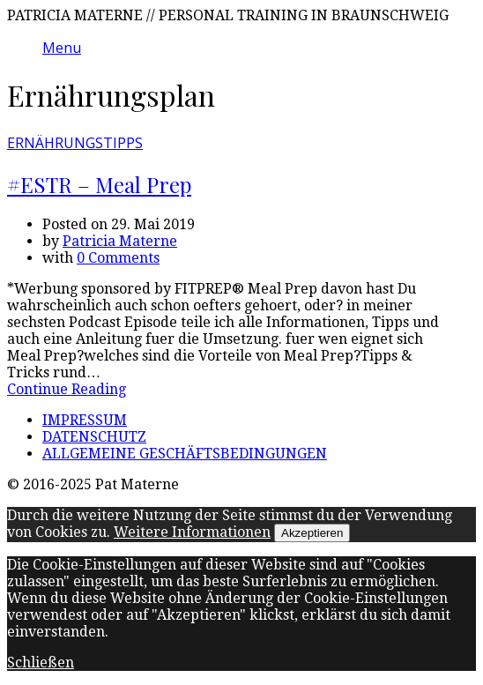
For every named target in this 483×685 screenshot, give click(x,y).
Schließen (40, 662)
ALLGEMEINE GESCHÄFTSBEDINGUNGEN (184, 453)
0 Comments (118, 257)
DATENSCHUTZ (94, 436)
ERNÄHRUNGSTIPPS (75, 143)
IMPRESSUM (84, 420)
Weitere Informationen (192, 532)
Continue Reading (66, 389)
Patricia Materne (120, 241)
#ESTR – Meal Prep (99, 184)
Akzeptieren (312, 533)
